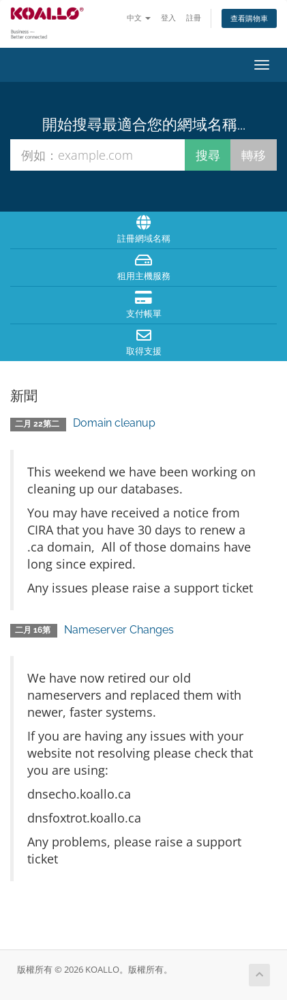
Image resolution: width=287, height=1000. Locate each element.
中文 (139, 17)
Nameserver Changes (119, 629)
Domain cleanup (114, 422)
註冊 (193, 17)
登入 (168, 17)
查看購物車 (249, 18)
